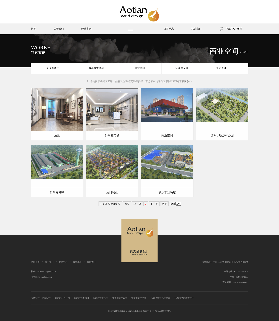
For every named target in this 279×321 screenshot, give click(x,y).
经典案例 (86, 36)
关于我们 (59, 36)
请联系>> (186, 81)
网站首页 (35, 262)
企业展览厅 (52, 68)
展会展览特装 (96, 68)
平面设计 (221, 68)
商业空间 (140, 68)
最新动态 (77, 262)
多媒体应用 (181, 68)
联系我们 (196, 36)
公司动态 (169, 36)
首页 (33, 36)
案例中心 (63, 262)
